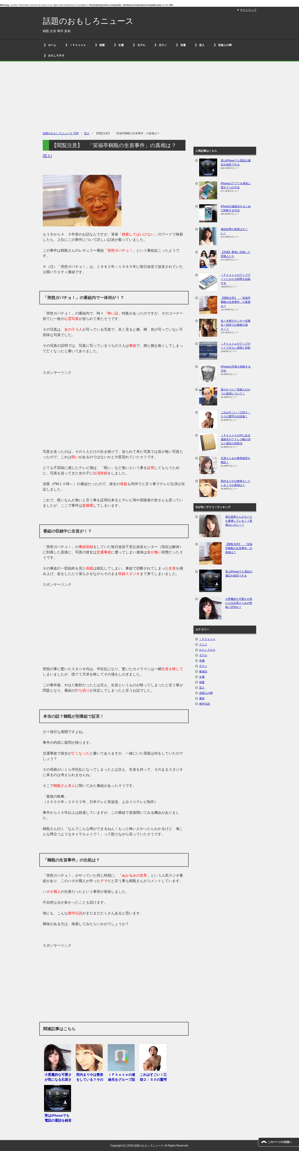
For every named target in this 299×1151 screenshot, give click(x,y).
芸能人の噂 (225, 45)
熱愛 (102, 45)
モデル (141, 45)
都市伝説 (204, 703)
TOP (61, 133)
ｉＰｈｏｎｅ (78, 45)
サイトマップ (248, 9)
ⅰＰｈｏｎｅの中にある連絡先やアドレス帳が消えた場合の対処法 (235, 439)
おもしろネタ (56, 55)
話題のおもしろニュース (88, 21)
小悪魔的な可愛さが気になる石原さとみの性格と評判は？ (238, 603)
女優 (121, 45)
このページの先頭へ (280, 1142)
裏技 (202, 698)
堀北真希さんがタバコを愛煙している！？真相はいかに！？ (238, 520)
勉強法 (203, 671)
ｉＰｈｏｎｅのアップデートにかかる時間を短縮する (235, 279)
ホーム (52, 45)
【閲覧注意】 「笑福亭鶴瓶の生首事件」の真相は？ (235, 302)
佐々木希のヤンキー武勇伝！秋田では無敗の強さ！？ (235, 324)
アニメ (203, 644)
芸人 (202, 45)
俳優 (183, 45)
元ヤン (163, 45)
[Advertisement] (149, 97)
